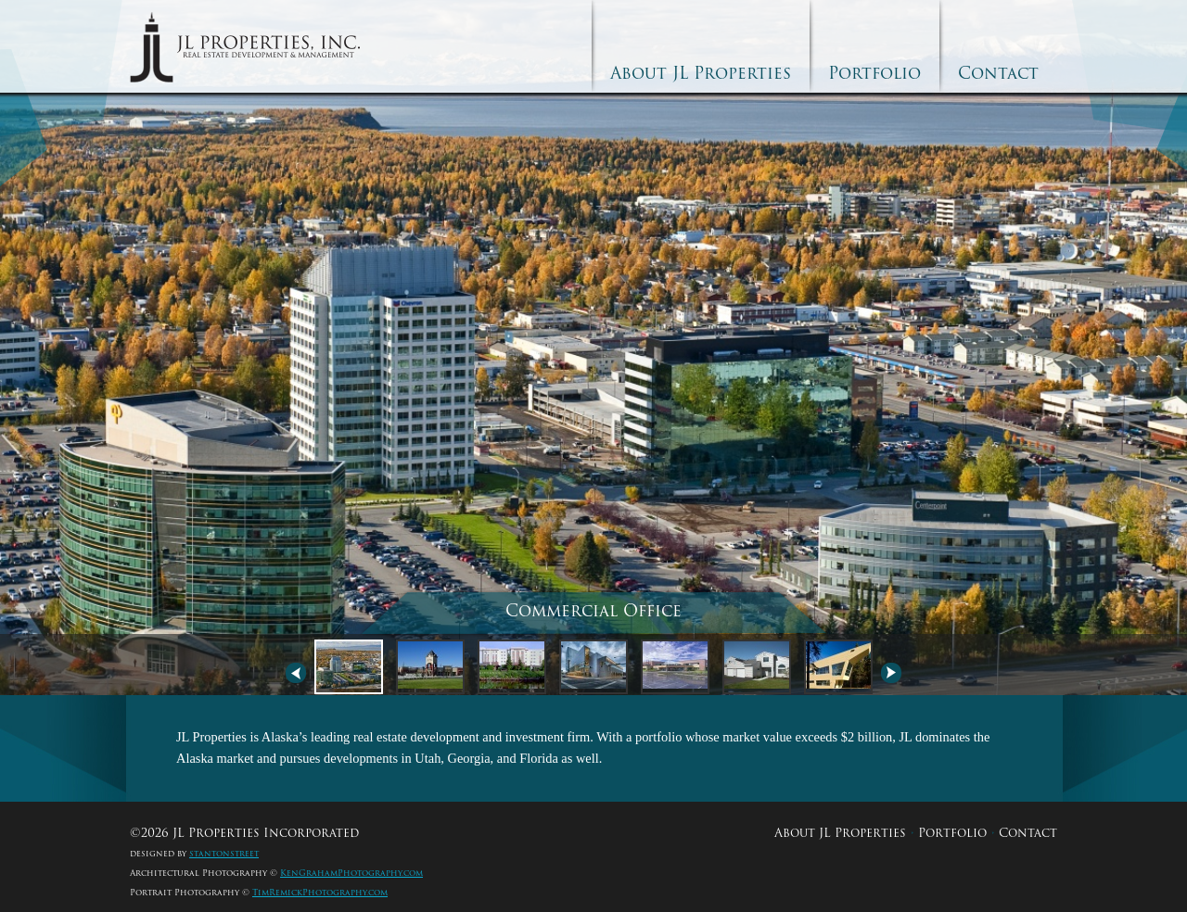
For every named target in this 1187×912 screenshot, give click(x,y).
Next (891, 673)
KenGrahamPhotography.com (351, 873)
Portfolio (874, 73)
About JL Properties (700, 73)
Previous (296, 673)
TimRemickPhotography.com (320, 892)
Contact (998, 73)
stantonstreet (224, 853)
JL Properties (245, 47)
